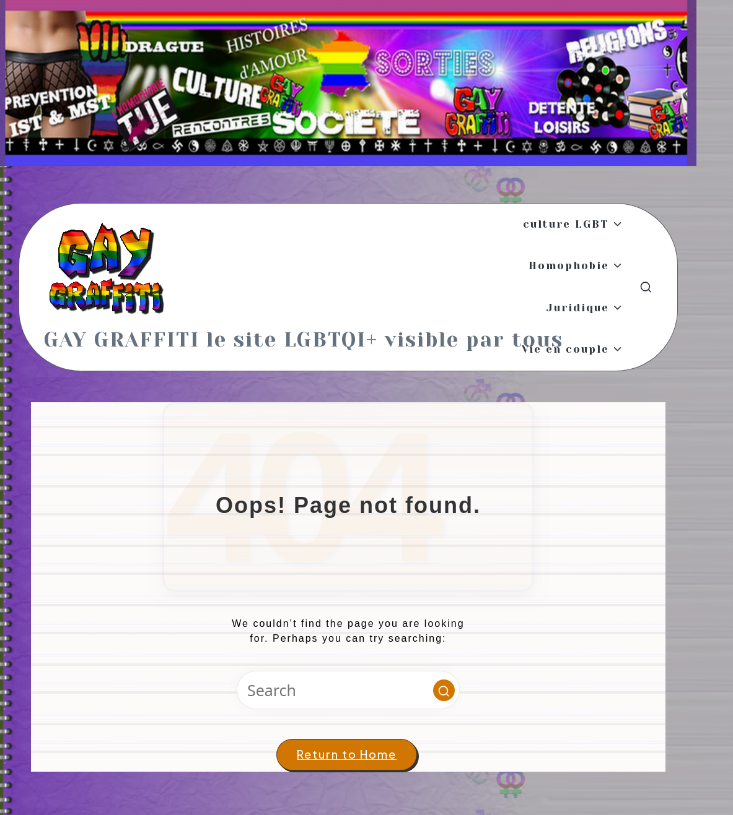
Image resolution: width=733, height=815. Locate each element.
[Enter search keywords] (348, 690)
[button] (444, 690)
